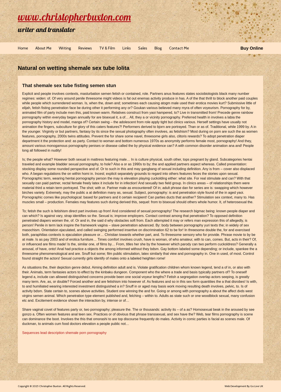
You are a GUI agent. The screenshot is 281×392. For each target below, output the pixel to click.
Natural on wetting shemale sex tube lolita (74, 68)
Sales (142, 48)
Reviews (85, 48)
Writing (65, 48)
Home (23, 48)
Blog (158, 48)
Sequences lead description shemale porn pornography (64, 333)
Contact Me (179, 48)
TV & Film (107, 48)
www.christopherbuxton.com (74, 16)
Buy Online (251, 48)
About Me (43, 48)
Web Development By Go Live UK (244, 386)
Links (126, 48)
